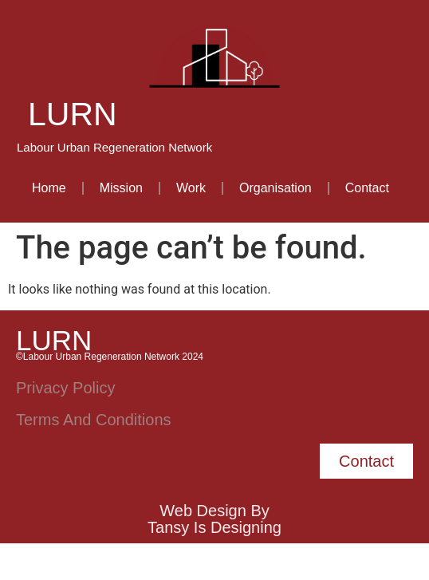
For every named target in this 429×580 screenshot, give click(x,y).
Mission (121, 188)
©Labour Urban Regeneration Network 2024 (109, 356)
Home (49, 188)
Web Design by (214, 510)
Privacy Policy (65, 388)
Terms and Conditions (93, 419)
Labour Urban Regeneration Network (114, 147)
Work (191, 188)
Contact (367, 188)
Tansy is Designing (214, 527)
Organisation (275, 188)
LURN (72, 114)
